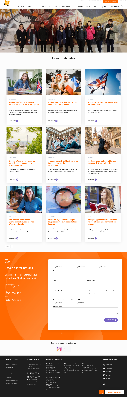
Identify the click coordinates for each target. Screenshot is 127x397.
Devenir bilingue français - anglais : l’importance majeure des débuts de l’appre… (62, 222)
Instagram (107, 365)
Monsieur (82, 267)
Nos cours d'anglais (11, 383)
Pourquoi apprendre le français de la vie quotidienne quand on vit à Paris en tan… (102, 222)
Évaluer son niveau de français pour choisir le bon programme (62, 103)
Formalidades (32, 380)
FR (121, 1)
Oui (89, 293)
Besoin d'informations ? (115, 392)
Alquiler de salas (11, 374)
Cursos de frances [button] (43, 7)
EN (123, 1)
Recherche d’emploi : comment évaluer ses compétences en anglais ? (24, 103)
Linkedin (107, 375)
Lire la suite (13, 120)
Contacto (8, 377)
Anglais (81, 302)
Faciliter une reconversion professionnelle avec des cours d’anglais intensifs (21, 222)
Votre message (58, 306)
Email (54, 281)
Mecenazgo (9, 367)
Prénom (55, 271)
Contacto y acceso (95, 1)
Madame (59, 267)
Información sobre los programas (34, 365)
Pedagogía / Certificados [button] (85, 7)
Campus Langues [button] (25, 7)
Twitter (106, 379)
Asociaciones (10, 371)
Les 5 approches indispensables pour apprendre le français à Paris (102, 162)
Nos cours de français (12, 380)
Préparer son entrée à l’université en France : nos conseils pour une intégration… (63, 163)
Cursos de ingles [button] (62, 7)
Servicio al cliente (33, 382)
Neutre (103, 267)
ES (126, 1)
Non (94, 293)
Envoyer (110, 320)
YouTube (107, 372)
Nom (87, 271)
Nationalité (57, 291)
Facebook (107, 368)
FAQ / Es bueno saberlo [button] (109, 7)
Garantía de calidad (11, 364)
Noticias (82, 1)
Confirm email (90, 281)
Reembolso (31, 385)
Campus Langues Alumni (111, 384)
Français (59, 302)
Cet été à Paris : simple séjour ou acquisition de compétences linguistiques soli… (22, 163)
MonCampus (111, 1)
